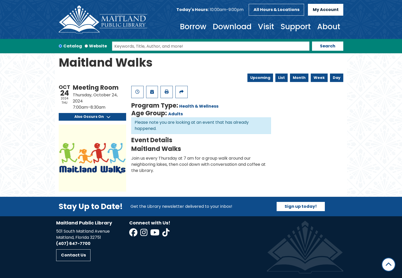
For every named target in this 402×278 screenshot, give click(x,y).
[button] (210, 10)
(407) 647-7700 (73, 243)
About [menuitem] (328, 26)
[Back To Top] (388, 265)
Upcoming (260, 77)
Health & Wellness (198, 106)
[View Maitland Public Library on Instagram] (144, 234)
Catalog (72, 46)
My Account (326, 10)
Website (98, 46)
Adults (175, 114)
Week (319, 77)
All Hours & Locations (276, 10)
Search (327, 46)
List (281, 77)
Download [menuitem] (232, 26)
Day (336, 77)
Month (299, 77)
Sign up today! (301, 206)
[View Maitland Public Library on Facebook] (133, 234)
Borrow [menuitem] (193, 26)
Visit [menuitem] (266, 26)
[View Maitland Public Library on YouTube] (155, 234)
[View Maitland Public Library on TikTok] (165, 234)
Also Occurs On (92, 116)
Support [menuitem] (295, 26)
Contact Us (73, 255)
